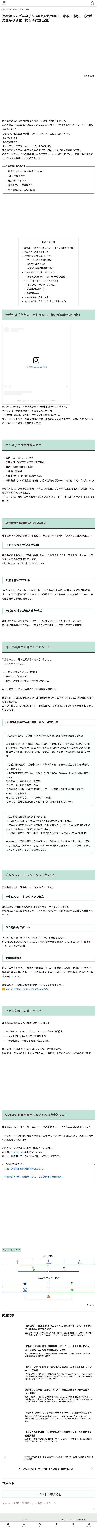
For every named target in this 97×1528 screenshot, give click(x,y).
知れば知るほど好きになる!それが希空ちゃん (45, 301)
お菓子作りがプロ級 (36, 264)
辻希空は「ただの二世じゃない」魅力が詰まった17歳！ (49, 248)
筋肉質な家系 (33, 293)
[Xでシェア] (18, 1261)
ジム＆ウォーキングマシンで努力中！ (41, 281)
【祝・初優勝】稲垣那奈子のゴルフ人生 (24, 1169)
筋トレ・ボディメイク (11, 1250)
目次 (44, 242)
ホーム (24, 1520)
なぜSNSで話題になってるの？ (38, 256)
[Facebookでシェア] (48, 1261)
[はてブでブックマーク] (79, 1261)
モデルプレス (18, 1152)
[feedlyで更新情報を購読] (72, 1289)
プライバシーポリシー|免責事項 (72, 1520)
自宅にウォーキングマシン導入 (41, 285)
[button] (64, 1269)
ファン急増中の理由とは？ (36, 297)
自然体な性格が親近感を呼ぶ (40, 268)
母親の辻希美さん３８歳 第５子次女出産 (46, 277)
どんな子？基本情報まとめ (36, 252)
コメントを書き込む (49, 1494)
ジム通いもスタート (36, 289)
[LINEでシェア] (33, 1269)
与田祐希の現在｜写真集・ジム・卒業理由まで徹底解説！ (33, 1177)
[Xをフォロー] (72, 1283)
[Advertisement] (48, 97)
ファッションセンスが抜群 (39, 260)
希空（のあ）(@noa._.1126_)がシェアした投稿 (36, 400)
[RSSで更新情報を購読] (48, 1296)
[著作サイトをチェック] (25, 1283)
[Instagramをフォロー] (25, 1289)
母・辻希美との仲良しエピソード (39, 272)
